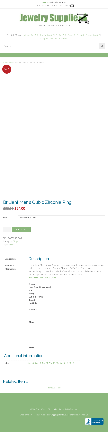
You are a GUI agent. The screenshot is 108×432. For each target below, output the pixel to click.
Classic (10, 243)
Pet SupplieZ (61, 35)
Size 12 (45, 362)
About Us (64, 414)
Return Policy (74, 414)
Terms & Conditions (32, 414)
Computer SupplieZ (76, 35)
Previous (51, 387)
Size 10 (30, 362)
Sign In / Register (42, 6)
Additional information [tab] (10, 266)
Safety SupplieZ (46, 38)
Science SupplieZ (93, 35)
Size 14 (59, 362)
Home (5, 62)
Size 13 (52, 362)
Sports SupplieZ (61, 38)
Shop (22, 414)
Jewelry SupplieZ (47, 35)
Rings (11, 62)
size (5, 216)
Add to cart (21, 229)
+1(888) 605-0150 (58, 2)
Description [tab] (10, 258)
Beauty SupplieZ (31, 35)
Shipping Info (56, 414)
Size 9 (71, 362)
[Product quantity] (7, 228)
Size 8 (65, 362)
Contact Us (83, 414)
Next (59, 387)
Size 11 (38, 362)
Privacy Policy (45, 414)
